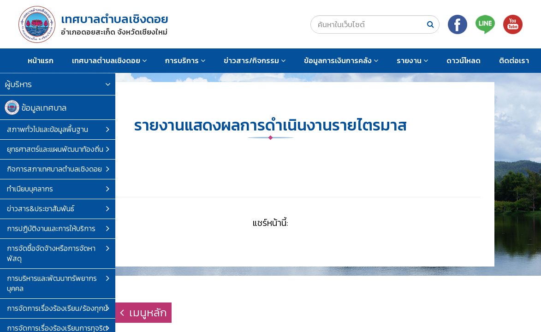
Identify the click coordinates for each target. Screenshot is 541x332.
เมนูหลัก (143, 312)
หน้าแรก (41, 60)
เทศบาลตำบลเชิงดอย (109, 60)
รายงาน (412, 60)
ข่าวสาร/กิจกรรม (254, 60)
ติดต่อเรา (514, 60)
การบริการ (185, 60)
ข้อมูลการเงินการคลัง (341, 60)
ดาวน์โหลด (463, 60)
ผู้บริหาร (58, 84)
